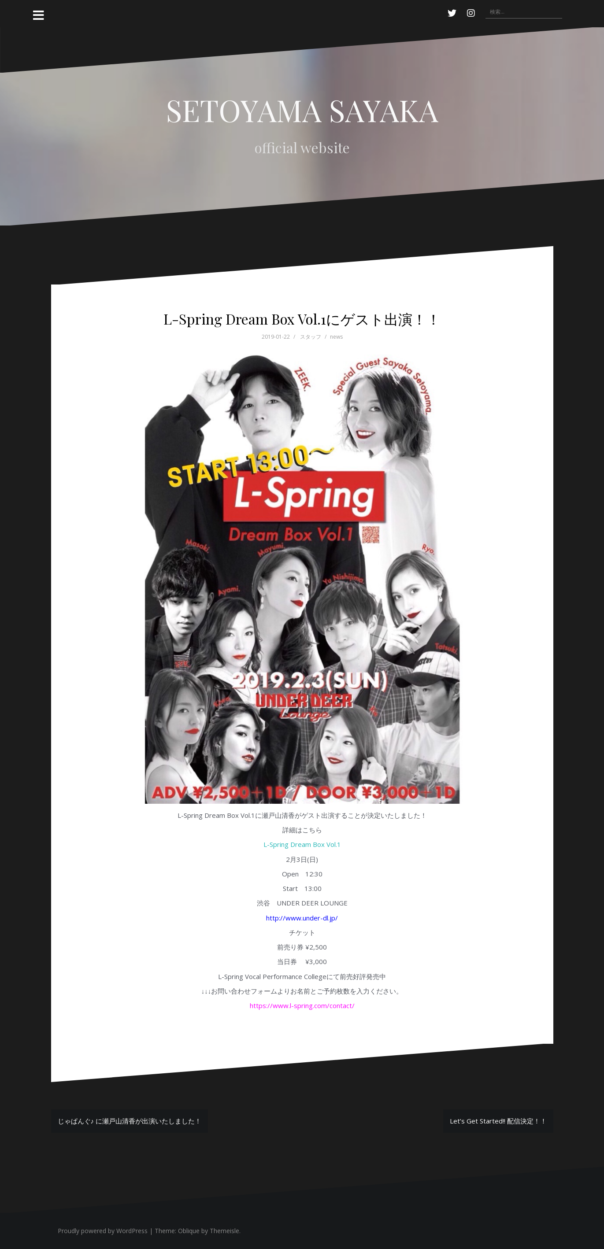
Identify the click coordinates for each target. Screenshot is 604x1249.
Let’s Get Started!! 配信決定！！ (498, 1120)
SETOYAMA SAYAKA (302, 109)
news (336, 336)
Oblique (189, 1231)
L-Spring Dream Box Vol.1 (302, 844)
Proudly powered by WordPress (103, 1231)
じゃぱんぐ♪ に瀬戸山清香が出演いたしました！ (130, 1120)
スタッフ (310, 336)
